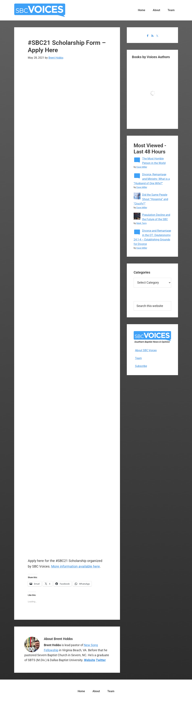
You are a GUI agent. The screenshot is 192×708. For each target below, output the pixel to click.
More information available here (75, 566)
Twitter (101, 660)
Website (89, 660)
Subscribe (141, 366)
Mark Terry (141, 223)
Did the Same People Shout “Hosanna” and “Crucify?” (151, 199)
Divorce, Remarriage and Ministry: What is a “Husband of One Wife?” (152, 179)
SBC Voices (39, 10)
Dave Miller (141, 167)
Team (138, 358)
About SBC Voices (146, 350)
